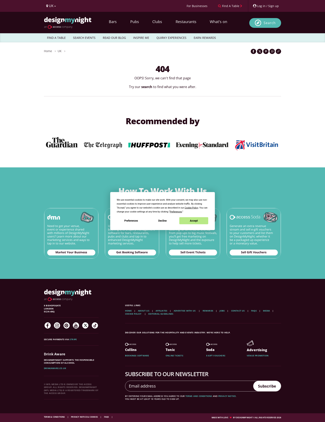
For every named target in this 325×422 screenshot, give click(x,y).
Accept (194, 220)
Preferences (131, 220)
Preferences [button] (176, 211)
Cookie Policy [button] (191, 207)
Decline (162, 220)
